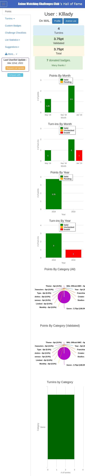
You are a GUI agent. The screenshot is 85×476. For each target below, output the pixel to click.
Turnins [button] (10, 18)
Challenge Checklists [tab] (15, 32)
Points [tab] (8, 11)
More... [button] (11, 54)
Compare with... (15, 75)
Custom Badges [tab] (13, 25)
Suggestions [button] (12, 47)
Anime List (71, 21)
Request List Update (15, 68)
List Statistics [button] (12, 40)
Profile (57, 21)
